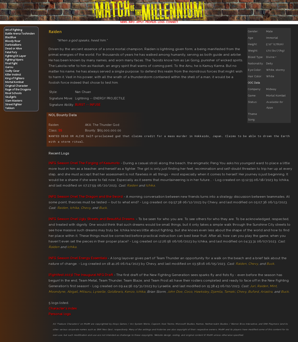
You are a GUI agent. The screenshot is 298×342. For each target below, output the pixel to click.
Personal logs (60, 314)
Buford (253, 292)
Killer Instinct (13, 74)
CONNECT (172, 22)
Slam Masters (13, 100)
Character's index (63, 308)
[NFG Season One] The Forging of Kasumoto (84, 163)
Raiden (132, 185)
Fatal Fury (11, 52)
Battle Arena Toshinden (20, 33)
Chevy (86, 208)
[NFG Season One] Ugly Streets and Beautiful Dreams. (92, 219)
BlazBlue (10, 37)
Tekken (9, 108)
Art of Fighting (13, 30)
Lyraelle (99, 292)
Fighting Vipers (14, 59)
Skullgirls (10, 97)
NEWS (123, 22)
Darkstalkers (13, 45)
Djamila (216, 292)
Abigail (72, 292)
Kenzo (130, 292)
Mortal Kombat (14, 82)
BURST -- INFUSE (88, 104)
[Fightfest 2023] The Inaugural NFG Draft (81, 275)
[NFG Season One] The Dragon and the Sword (86, 197)
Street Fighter (13, 104)
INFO (132, 22)
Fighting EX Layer (15, 56)
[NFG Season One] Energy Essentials (78, 258)
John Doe (175, 292)
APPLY (140, 22)
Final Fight (11, 63)
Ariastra (266, 292)
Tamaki (229, 292)
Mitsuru (85, 292)
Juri (253, 286)
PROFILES (150, 22)
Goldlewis (115, 292)
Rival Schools (13, 93)
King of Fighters (14, 78)
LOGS (161, 22)
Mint (273, 286)
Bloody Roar (12, 41)
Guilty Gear (12, 71)
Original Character (16, 86)
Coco (188, 292)
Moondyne (57, 292)
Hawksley (201, 292)
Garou (9, 67)
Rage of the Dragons (18, 89)
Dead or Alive (13, 48)
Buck (103, 208)
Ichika (150, 185)
